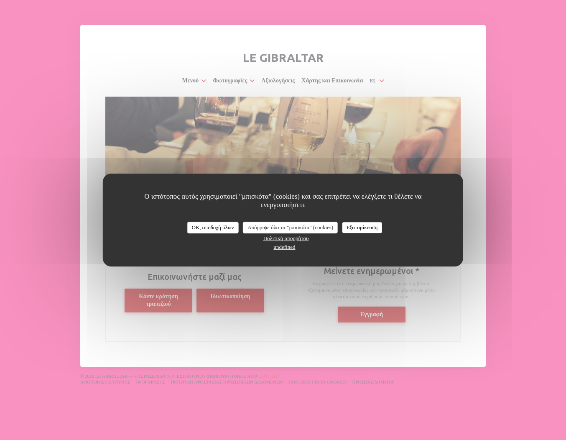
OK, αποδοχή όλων (213, 227)
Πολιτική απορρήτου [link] (286, 238)
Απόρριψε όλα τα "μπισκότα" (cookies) (290, 227)
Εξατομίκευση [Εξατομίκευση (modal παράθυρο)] (362, 227)
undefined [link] (285, 247)
